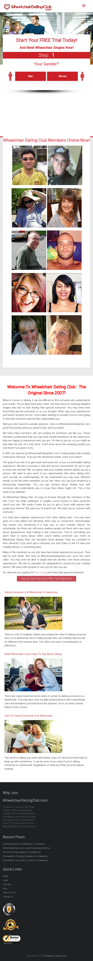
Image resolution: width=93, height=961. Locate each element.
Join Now (7, 884)
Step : (47, 55)
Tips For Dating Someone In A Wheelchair (28, 715)
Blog (5, 888)
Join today (40, 572)
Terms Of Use (9, 892)
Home (5, 876)
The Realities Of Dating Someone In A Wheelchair (25, 856)
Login (5, 880)
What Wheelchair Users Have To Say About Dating (33, 654)
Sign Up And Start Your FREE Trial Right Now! (46, 578)
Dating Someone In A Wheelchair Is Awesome (30, 592)
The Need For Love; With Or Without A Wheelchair (25, 860)
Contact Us (8, 896)
